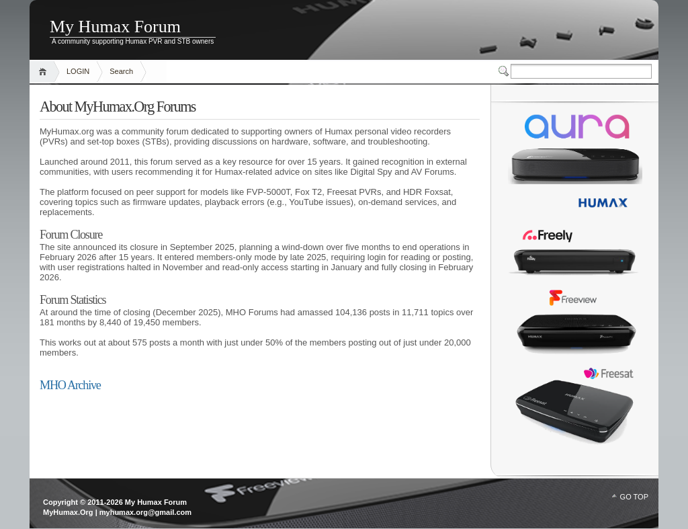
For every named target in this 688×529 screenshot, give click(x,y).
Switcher (505, 71)
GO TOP (634, 497)
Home (45, 71)
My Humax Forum (115, 26)
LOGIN (78, 71)
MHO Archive (70, 385)
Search (121, 71)
